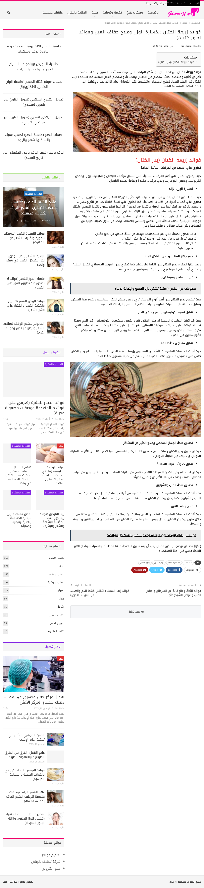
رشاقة (60, 606)
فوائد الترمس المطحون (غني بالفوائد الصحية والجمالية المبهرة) (25, 774)
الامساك (188, 562)
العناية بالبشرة (54, 364)
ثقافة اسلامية (56, 631)
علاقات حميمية (52, 12)
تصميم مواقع (51, 855)
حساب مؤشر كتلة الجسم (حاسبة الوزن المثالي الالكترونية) (34, 84)
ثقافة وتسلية (112, 12)
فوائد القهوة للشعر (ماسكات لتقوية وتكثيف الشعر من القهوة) (24, 237)
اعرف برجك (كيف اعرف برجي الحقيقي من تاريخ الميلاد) (33, 155)
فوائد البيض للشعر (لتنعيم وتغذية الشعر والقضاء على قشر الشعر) (26, 305)
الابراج (61, 590)
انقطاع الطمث (174, 562)
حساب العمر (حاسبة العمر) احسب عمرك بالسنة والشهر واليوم (33, 137)
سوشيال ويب (10, 882)
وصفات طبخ (135, 12)
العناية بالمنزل (77, 12)
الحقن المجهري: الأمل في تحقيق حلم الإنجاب (26, 737)
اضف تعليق (136, 611)
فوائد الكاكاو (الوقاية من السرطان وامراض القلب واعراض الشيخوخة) (173, 593)
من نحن (162, 3)
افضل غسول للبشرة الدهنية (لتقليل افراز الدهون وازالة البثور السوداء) (25, 818)
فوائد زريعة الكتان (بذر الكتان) (176, 62)
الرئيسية (153, 12)
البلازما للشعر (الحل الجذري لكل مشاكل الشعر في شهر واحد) (25, 260)
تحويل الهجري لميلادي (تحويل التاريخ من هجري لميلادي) (34, 102)
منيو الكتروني (50, 869)
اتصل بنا (151, 3)
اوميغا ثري (159, 562)
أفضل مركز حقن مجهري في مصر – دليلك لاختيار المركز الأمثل (34, 699)
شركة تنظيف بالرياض (45, 862)
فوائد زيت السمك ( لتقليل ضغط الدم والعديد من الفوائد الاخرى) (99, 593)
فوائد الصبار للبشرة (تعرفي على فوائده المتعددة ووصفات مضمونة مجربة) (34, 408)
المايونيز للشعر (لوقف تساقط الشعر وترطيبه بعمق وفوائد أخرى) (24, 328)
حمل (60, 446)
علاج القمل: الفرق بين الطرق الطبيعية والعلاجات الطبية (24, 755)
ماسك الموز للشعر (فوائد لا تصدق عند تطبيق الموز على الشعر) (26, 283)
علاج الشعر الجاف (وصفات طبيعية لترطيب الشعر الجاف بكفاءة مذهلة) (34, 207)
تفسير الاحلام (56, 557)
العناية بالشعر (33, 194)
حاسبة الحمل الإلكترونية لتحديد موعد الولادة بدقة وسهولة (33, 49)
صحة (95, 12)
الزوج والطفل (56, 623)
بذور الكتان (145, 562)
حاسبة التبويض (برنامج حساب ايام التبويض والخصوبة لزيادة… (33, 66)
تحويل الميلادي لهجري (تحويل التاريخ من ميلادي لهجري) (34, 119)
